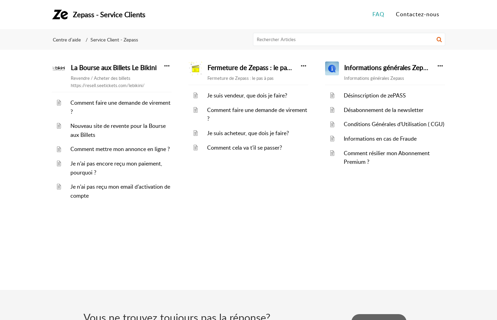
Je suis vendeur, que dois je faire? (247, 95)
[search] (349, 39)
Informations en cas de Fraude (380, 138)
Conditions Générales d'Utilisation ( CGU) (394, 124)
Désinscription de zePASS (375, 95)
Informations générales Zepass (388, 67)
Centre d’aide (67, 39)
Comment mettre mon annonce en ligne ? (120, 149)
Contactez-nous (417, 14)
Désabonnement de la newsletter (383, 110)
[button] (439, 39)
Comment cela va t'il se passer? (244, 147)
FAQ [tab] (378, 14)
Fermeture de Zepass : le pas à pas (256, 67)
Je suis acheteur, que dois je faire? (248, 133)
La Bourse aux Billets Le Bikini (114, 67)
